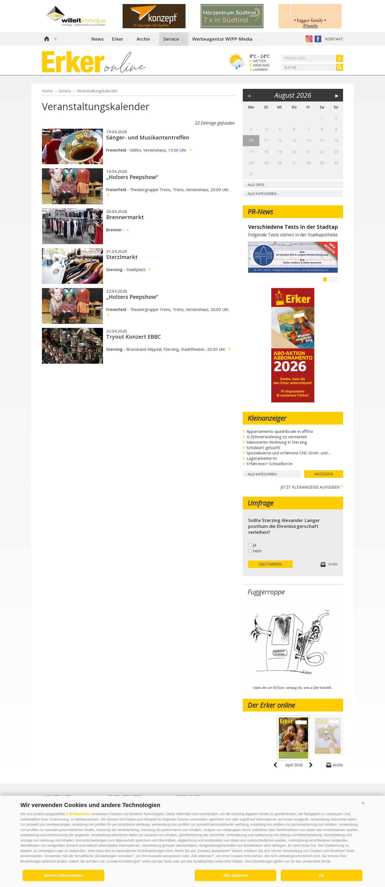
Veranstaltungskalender (97, 90)
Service (171, 39)
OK (322, 875)
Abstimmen (270, 564)
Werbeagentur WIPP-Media (222, 39)
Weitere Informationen (63, 875)
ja (254, 545)
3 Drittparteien (78, 814)
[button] (363, 803)
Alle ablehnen (235, 875)
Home (46, 39)
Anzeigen (323, 473)
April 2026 (294, 764)
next (310, 764)
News (97, 39)
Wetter (259, 61)
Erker (117, 39)
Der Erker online (271, 705)
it (55, 39)
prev (275, 764)
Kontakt (334, 38)
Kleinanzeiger (267, 418)
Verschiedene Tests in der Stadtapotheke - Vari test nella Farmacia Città (293, 226)
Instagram (309, 39)
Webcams (261, 65)
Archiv (143, 39)
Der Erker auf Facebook (318, 39)
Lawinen (260, 69)
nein (257, 551)
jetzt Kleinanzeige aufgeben (310, 487)
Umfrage (260, 502)
